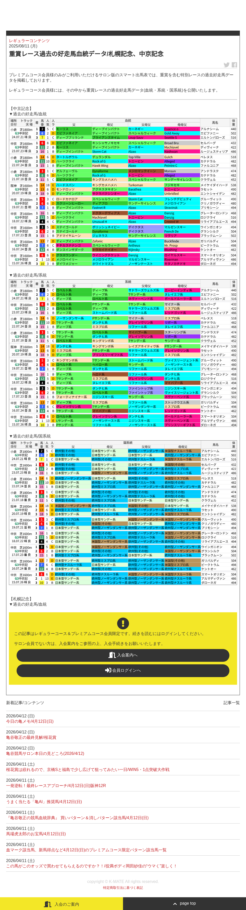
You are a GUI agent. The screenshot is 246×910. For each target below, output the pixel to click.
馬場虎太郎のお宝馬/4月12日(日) (36, 834)
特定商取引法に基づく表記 (123, 888)
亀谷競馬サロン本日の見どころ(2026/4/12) (45, 753)
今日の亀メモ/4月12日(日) (30, 721)
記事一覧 (232, 703)
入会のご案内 (61, 904)
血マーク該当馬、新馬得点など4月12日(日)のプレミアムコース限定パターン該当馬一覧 (86, 850)
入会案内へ (123, 655)
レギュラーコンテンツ (29, 41)
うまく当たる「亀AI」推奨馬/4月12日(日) (44, 802)
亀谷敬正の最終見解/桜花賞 (31, 737)
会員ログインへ (123, 670)
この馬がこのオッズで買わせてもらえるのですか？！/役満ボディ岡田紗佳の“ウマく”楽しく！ (91, 866)
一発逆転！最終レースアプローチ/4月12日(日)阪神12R (56, 785)
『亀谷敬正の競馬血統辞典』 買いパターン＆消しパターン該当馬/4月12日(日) (77, 818)
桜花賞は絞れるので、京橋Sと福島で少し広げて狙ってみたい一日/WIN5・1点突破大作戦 (87, 769)
